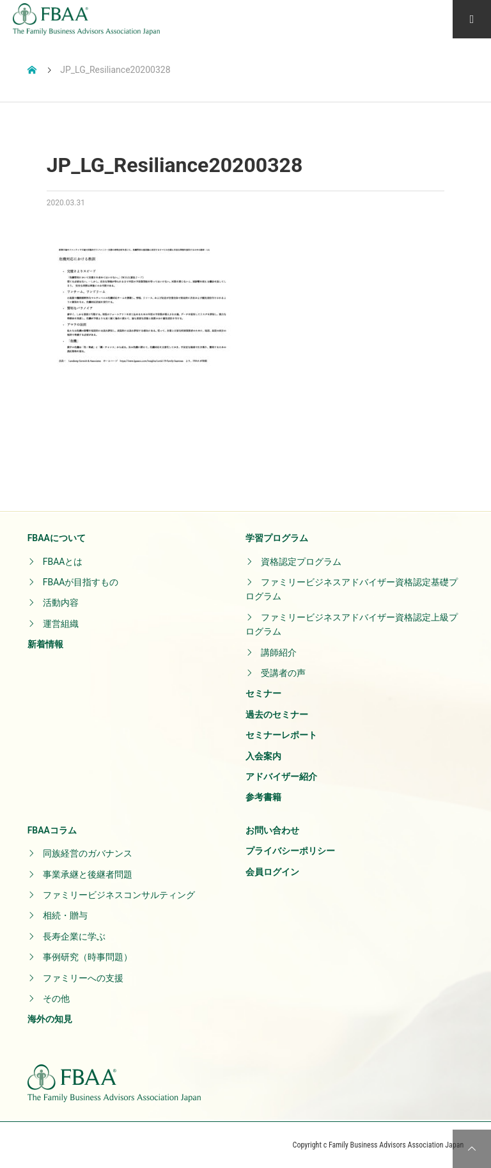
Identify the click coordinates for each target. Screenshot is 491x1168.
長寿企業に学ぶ (74, 936)
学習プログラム (277, 538)
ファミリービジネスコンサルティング (119, 895)
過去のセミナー (277, 714)
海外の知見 (49, 1019)
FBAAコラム (52, 830)
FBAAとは (63, 561)
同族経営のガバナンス (87, 853)
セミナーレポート (281, 735)
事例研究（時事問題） (87, 957)
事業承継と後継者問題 (87, 874)
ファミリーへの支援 (83, 978)
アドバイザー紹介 (281, 776)
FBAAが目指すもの (81, 582)
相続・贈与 (65, 915)
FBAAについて (56, 538)
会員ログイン (272, 872)
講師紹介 (279, 652)
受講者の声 (283, 673)
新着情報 (45, 644)
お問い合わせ (272, 830)
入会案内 (263, 756)
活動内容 (61, 602)
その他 (56, 998)
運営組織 (61, 624)
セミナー (263, 693)
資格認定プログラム (301, 561)
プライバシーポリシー (290, 851)
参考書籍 (263, 797)
